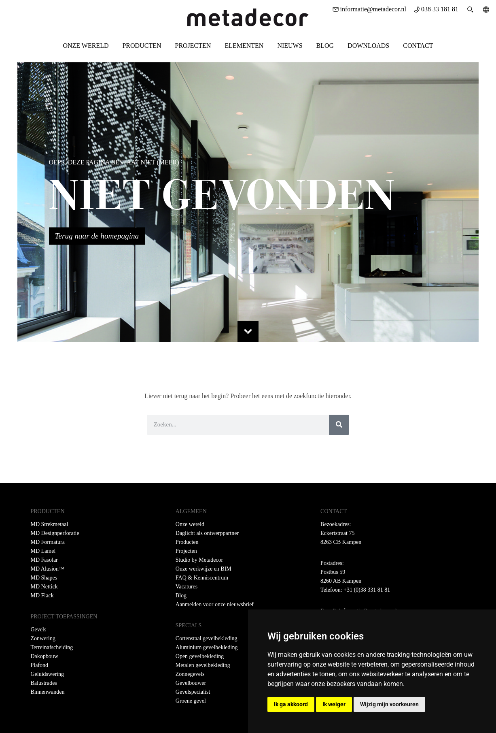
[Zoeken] (339, 425)
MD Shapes (44, 578)
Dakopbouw (44, 656)
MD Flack (42, 595)
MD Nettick (44, 587)
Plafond (40, 665)
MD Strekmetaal (49, 524)
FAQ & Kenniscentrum (202, 578)
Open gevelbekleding (200, 656)
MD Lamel (43, 551)
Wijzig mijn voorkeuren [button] (389, 704)
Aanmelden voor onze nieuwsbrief (215, 604)
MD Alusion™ (47, 569)
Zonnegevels (190, 674)
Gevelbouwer (191, 683)
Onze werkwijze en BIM (203, 569)
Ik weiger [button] (334, 704)
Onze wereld (85, 45)
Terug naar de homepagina (97, 236)
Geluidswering (47, 674)
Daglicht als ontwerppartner (207, 533)
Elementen (244, 45)
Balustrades (44, 683)
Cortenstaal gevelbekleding (206, 638)
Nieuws (289, 45)
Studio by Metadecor (199, 560)
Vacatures (186, 587)
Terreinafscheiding (52, 647)
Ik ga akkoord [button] (291, 704)
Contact (418, 45)
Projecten (193, 45)
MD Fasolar (44, 560)
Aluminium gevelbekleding (207, 647)
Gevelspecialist (193, 692)
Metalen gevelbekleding (203, 665)
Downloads (368, 45)
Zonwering (43, 638)
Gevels (39, 629)
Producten (141, 45)
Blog (325, 45)
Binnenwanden (48, 692)
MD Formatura (48, 542)
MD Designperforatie (55, 533)
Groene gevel (191, 701)
